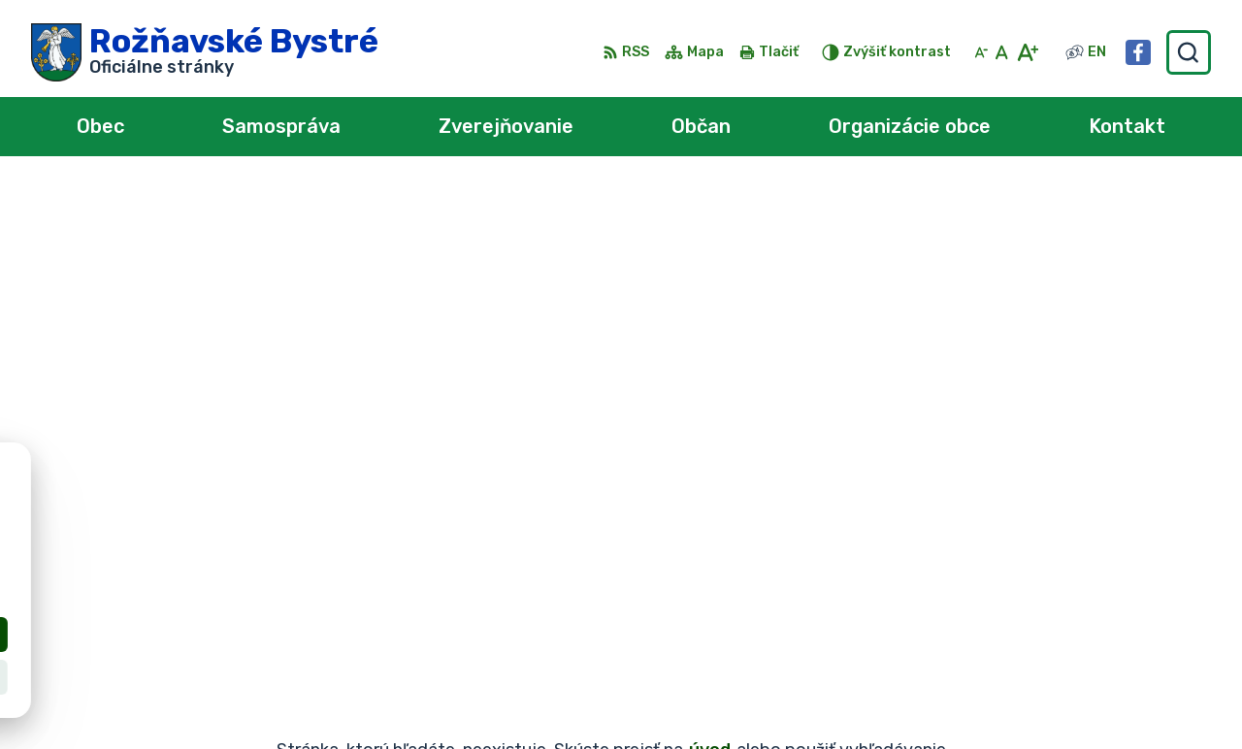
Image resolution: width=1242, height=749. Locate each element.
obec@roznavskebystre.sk (1095, 680)
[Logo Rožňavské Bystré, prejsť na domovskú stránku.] (204, 52)
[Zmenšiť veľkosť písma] (981, 52)
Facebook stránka (1063, 703)
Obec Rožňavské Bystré (249, 527)
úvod (710, 260)
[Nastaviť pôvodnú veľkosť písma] (1002, 52)
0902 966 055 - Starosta (1091, 638)
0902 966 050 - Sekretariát (1101, 659)
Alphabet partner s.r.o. (318, 509)
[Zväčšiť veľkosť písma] (1027, 52)
